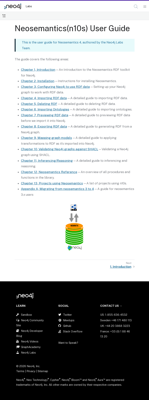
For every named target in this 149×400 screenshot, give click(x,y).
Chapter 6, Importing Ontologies (45, 109)
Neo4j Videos (29, 341)
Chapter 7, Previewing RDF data (44, 115)
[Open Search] (136, 7)
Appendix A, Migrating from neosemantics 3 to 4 (57, 189)
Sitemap (43, 371)
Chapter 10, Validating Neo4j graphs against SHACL (59, 149)
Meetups (68, 320)
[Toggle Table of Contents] (4, 16)
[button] (136, 6)
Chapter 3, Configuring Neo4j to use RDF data (55, 87)
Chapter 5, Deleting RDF (39, 104)
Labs (29, 6)
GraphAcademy (31, 347)
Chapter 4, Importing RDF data (44, 98)
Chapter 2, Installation (37, 81)
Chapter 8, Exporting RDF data (44, 126)
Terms (20, 371)
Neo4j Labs (28, 352)
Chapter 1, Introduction (38, 69)
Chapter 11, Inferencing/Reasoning (47, 160)
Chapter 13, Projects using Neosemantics (52, 183)
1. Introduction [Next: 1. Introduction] (120, 267)
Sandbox (26, 314)
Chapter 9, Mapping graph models (46, 138)
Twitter (67, 314)
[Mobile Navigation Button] (144, 7)
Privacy (31, 371)
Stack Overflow (73, 331)
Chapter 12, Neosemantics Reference (49, 172)
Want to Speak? (68, 342)
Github (67, 325)
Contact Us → (111, 305)
